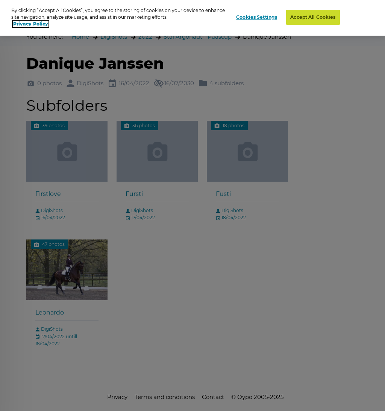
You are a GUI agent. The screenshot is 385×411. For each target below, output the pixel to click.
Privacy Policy (30, 24)
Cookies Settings (256, 17)
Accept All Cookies (312, 17)
